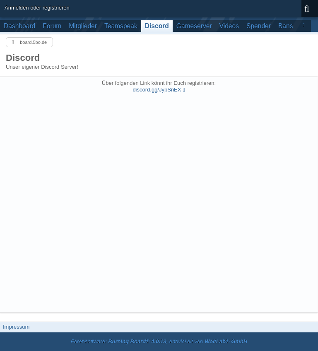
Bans (285, 25)
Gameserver (194, 25)
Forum (52, 25)
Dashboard (19, 25)
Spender (258, 25)
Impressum (16, 327)
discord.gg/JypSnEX (156, 90)
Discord (157, 25)
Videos (229, 25)
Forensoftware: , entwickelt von (159, 341)
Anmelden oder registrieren (37, 8)
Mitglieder (83, 25)
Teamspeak (120, 25)
